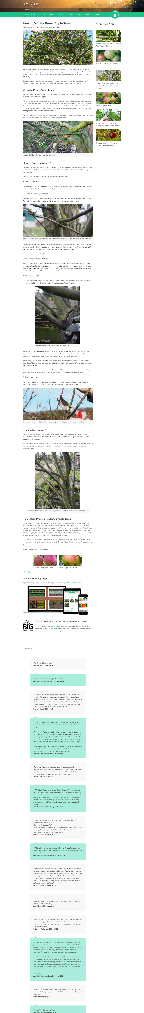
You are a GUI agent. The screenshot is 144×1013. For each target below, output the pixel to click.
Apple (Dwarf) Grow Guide (43, 568)
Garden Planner (29, 14)
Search (26, 10)
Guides (51, 14)
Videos (61, 14)
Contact (97, 14)
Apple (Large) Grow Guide (68, 568)
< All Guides (27, 572)
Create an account (101, 4)
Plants (70, 14)
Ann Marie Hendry (50, 28)
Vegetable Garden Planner (71, 583)
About (88, 14)
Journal (42, 14)
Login (115, 4)
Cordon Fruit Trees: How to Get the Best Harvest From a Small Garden (107, 85)
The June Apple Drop (103, 106)
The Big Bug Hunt (56, 629)
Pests (79, 14)
